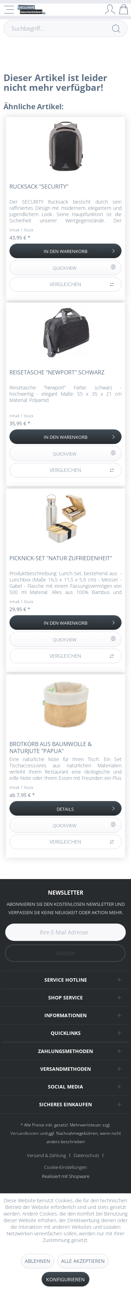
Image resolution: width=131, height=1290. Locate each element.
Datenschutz (86, 1155)
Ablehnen (37, 1261)
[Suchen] (116, 28)
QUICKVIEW (84, 266)
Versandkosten (24, 1133)
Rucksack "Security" (38, 186)
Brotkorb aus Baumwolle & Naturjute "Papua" (50, 747)
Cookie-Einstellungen (65, 1167)
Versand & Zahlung (46, 1155)
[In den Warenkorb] (65, 251)
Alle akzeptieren (83, 1261)
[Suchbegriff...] (65, 28)
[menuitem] (49, 1155)
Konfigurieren (65, 1279)
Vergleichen (82, 284)
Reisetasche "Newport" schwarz (56, 372)
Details (87, 807)
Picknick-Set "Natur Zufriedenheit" (60, 558)
